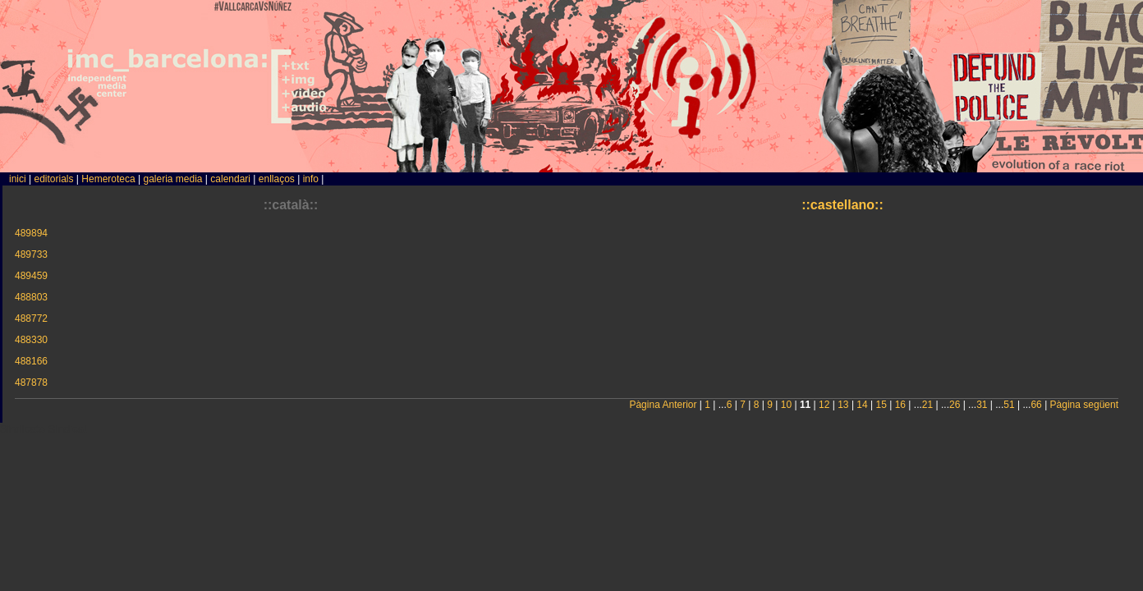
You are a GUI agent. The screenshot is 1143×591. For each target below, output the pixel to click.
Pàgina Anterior (662, 404)
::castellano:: (842, 205)
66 (1036, 404)
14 (861, 404)
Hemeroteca (108, 179)
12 (824, 404)
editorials (53, 179)
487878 (31, 382)
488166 (31, 361)
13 (843, 404)
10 (786, 404)
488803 (31, 297)
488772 (31, 318)
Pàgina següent (1084, 404)
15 (881, 404)
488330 (31, 340)
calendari (230, 179)
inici (17, 179)
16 (900, 404)
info (311, 179)
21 (927, 404)
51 (1008, 404)
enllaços (277, 179)
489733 (31, 254)
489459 (31, 276)
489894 (31, 233)
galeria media (172, 179)
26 (954, 404)
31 (981, 404)
